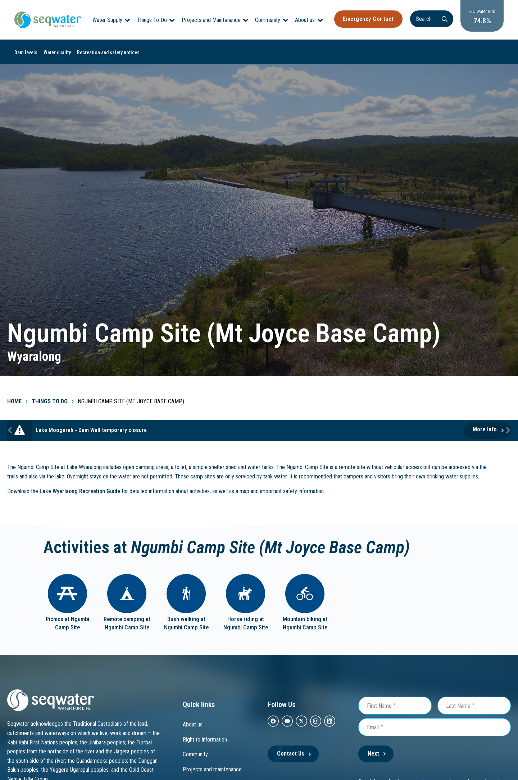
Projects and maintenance (212, 769)
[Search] (431, 18)
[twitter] (301, 721)
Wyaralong (34, 356)
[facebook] (273, 721)
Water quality (57, 52)
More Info (485, 429)
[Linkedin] (329, 721)
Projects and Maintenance (211, 20)
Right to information (205, 739)
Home (14, 401)
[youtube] (287, 721)
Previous (10, 430)
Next (507, 430)
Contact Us (290, 753)
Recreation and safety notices (108, 52)
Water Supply (107, 20)
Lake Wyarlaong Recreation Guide (80, 491)
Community (267, 20)
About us (305, 20)
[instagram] (315, 721)
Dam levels (25, 52)
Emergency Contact (368, 18)
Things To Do (152, 20)
